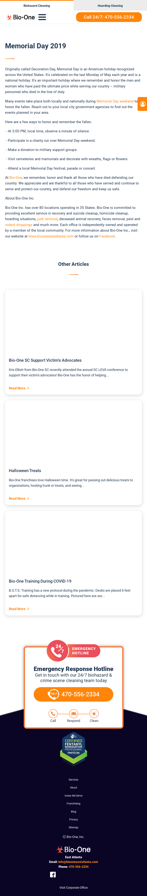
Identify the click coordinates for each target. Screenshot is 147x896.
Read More (17, 388)
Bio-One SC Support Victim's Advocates (45, 360)
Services (73, 779)
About (73, 787)
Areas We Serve (73, 795)
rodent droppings (18, 225)
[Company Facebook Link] (53, 874)
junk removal (47, 219)
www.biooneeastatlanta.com (51, 236)
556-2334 (78, 867)
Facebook (107, 236)
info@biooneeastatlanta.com (78, 862)
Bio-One (15, 177)
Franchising (73, 803)
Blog (73, 811)
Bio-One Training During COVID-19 (40, 581)
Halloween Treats (25, 470)
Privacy (73, 819)
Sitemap (73, 827)
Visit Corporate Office (73, 887)
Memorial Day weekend (115, 101)
